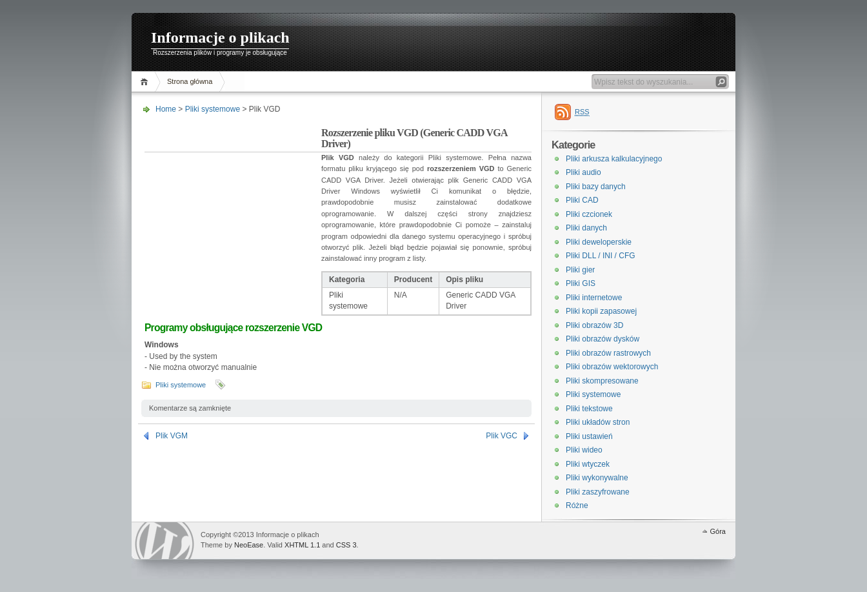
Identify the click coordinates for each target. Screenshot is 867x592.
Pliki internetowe (594, 297)
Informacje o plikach (220, 37)
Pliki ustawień (589, 436)
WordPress (164, 540)
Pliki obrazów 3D (594, 325)
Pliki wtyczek (588, 464)
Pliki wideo (584, 449)
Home (146, 82)
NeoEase (248, 545)
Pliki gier (580, 269)
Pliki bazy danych (596, 186)
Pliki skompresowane (602, 380)
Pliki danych (586, 227)
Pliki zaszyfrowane (598, 491)
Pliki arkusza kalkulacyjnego (614, 158)
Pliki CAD (582, 200)
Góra (718, 531)
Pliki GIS (580, 283)
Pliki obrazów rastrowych (608, 353)
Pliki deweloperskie (599, 242)
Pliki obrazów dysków (602, 338)
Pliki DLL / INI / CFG (600, 255)
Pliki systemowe (212, 109)
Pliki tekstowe (589, 408)
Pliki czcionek (589, 214)
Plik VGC (501, 435)
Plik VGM (171, 435)
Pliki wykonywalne (597, 477)
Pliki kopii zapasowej (601, 311)
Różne (577, 505)
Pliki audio (583, 172)
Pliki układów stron (598, 422)
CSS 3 (346, 545)
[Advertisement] (233, 209)
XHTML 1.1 (302, 545)
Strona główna (189, 81)
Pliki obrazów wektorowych (612, 366)
